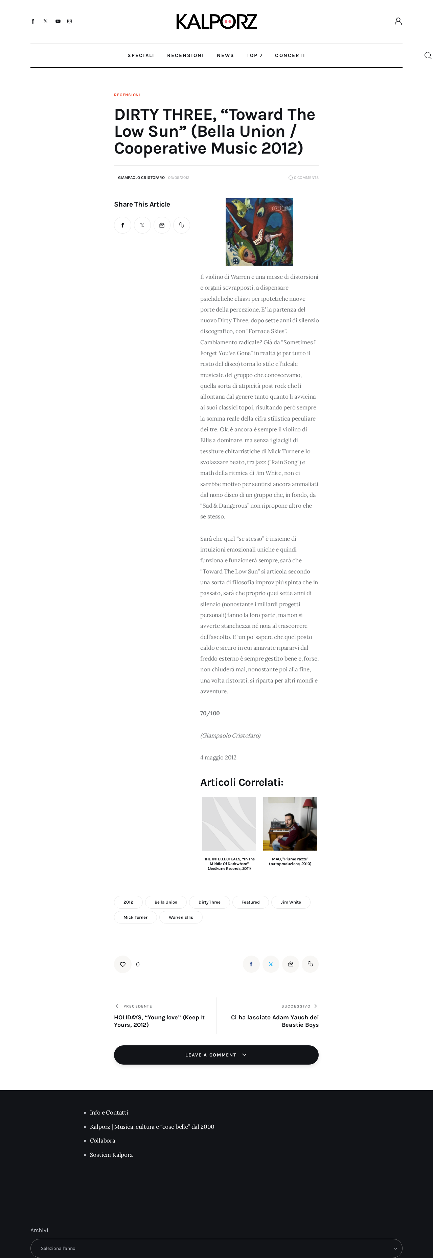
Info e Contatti (109, 1112)
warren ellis (181, 917)
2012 (128, 902)
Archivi (39, 1230)
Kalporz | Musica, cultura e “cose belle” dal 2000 (152, 1126)
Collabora (102, 1140)
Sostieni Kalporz (111, 1154)
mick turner (135, 917)
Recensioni (127, 94)
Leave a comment (211, 1055)
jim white (291, 902)
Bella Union (166, 902)
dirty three (210, 902)
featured (250, 902)
